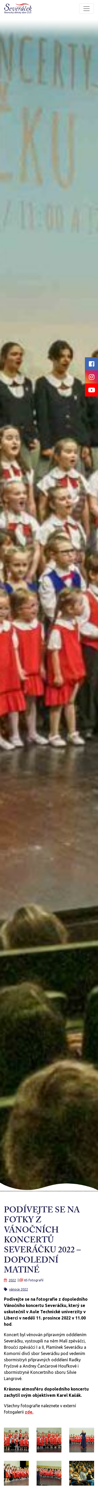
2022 (12, 1280)
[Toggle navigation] (86, 8)
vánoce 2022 (18, 1289)
